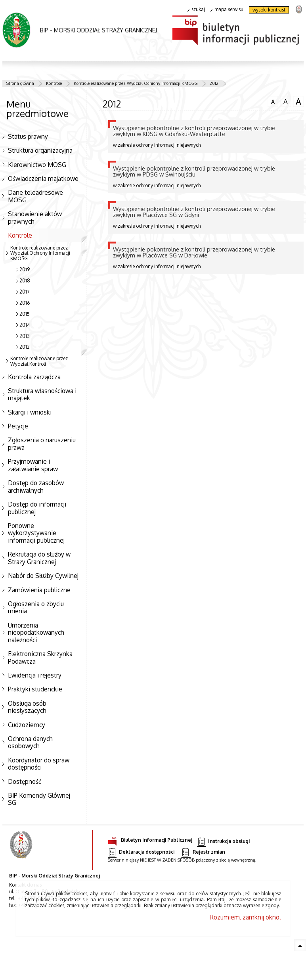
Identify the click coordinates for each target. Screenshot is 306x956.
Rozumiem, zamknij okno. (245, 917)
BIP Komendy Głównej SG (39, 799)
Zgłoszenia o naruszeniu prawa (42, 443)
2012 (214, 83)
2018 (24, 281)
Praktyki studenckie (35, 689)
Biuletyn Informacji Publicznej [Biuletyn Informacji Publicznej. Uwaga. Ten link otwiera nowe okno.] (150, 839)
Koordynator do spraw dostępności (38, 764)
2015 (24, 314)
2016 (24, 303)
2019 (24, 270)
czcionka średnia (285, 101)
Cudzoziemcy (26, 725)
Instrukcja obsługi (223, 841)
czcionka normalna (273, 100)
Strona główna (20, 83)
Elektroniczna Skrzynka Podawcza (40, 657)
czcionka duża (298, 101)
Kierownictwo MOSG (37, 165)
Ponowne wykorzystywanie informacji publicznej (36, 533)
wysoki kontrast (268, 10)
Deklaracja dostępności (141, 852)
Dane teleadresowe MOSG (35, 196)
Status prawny (28, 136)
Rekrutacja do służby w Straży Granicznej (39, 558)
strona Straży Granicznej (299, 9)
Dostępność (24, 781)
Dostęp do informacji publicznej (37, 508)
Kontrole (54, 83)
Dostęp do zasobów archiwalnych (36, 486)
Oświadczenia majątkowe (43, 178)
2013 (24, 336)
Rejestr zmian (203, 852)
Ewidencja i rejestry (34, 675)
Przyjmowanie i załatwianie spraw (33, 465)
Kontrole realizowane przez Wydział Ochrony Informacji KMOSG (136, 83)
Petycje (18, 426)
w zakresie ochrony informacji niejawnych (206, 136)
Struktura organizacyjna (40, 150)
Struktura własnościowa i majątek (42, 394)
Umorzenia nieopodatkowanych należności (36, 632)
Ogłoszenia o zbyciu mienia (36, 607)
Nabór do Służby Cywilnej (43, 576)
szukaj (196, 9)
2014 (24, 325)
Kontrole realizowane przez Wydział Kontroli (39, 361)
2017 (24, 292)
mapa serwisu (226, 9)
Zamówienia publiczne (39, 590)
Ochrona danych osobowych (30, 742)
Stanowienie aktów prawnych (35, 217)
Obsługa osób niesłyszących (27, 707)
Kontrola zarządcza (34, 377)
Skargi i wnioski (30, 412)
